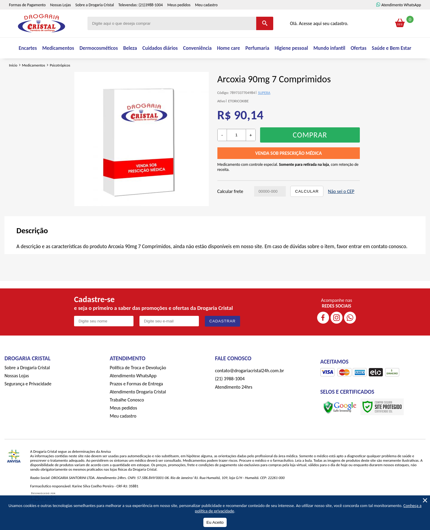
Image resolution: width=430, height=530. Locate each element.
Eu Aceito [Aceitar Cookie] (214, 522)
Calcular (307, 207)
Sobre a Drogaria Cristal (94, 17)
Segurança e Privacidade (27, 400)
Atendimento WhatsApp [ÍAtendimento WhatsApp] (401, 17)
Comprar (310, 151)
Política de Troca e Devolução (138, 384)
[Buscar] (264, 36)
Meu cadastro (206, 17)
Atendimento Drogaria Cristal (138, 408)
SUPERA (264, 109)
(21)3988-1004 (151, 17)
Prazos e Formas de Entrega (136, 400)
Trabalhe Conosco (127, 416)
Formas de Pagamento (27, 17)
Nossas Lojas (60, 17)
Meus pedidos (179, 17)
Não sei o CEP (341, 208)
